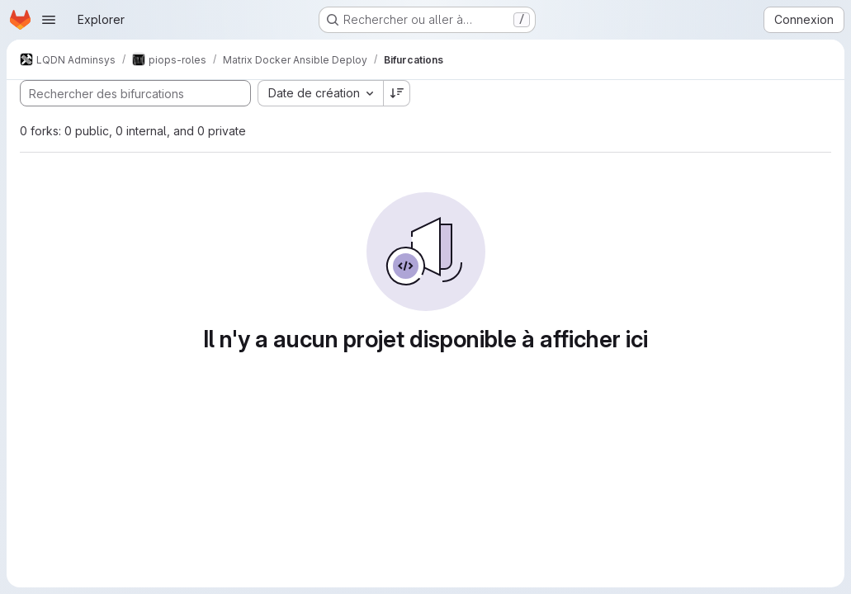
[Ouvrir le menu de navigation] (48, 20)
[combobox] (320, 93)
